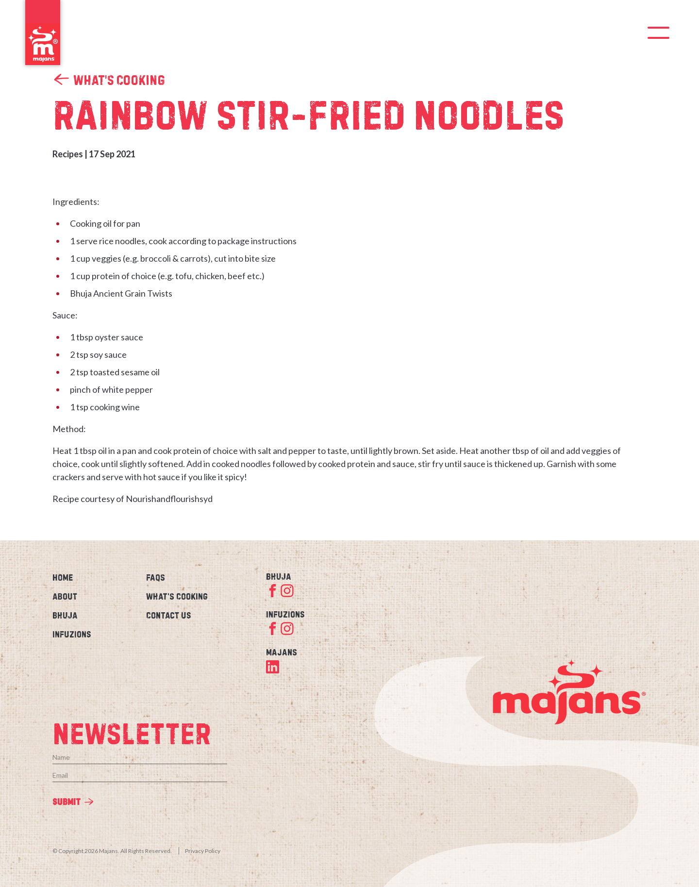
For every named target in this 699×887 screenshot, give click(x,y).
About (64, 596)
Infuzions (71, 634)
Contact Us (168, 615)
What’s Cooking (177, 596)
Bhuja (64, 615)
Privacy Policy (202, 850)
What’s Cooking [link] (108, 80)
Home (62, 577)
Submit (66, 801)
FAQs (155, 577)
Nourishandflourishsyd (169, 498)
